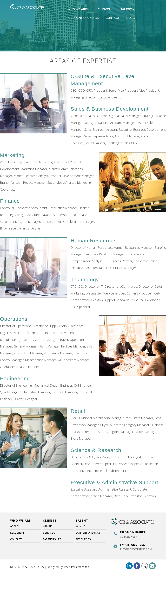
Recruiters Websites (76, 567)
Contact (112, 18)
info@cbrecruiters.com (136, 549)
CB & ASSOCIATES (32, 567)
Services (49, 532)
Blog (130, 18)
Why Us (47, 526)
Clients (106, 9)
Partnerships (52, 539)
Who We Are (79, 9)
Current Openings (83, 18)
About (14, 526)
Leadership (17, 532)
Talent (128, 9)
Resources (83, 539)
